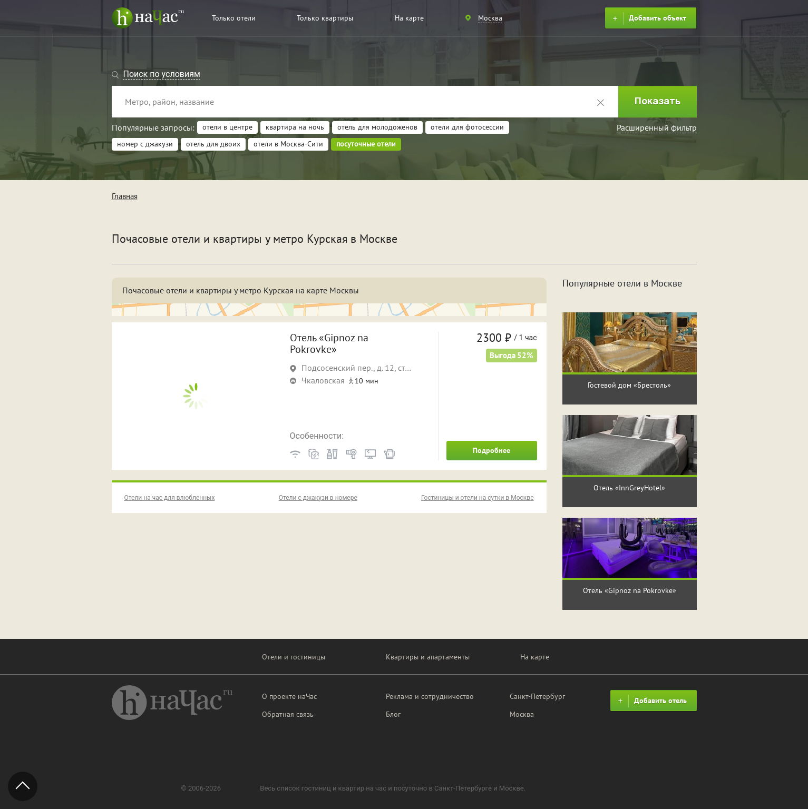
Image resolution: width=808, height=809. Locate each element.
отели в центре (227, 127)
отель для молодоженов (377, 127)
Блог (393, 714)
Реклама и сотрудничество (430, 696)
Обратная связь (288, 714)
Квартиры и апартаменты (428, 657)
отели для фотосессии (467, 127)
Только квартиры (325, 18)
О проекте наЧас (289, 696)
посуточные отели (366, 144)
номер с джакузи (145, 144)
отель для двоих (213, 144)
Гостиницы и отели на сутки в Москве (477, 497)
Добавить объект (648, 18)
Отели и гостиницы (293, 657)
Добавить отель (651, 701)
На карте (409, 18)
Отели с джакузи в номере (318, 497)
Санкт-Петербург (537, 696)
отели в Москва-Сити (288, 144)
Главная (125, 196)
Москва (522, 714)
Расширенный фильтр (657, 127)
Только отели (234, 18)
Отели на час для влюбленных (169, 497)
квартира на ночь (295, 127)
